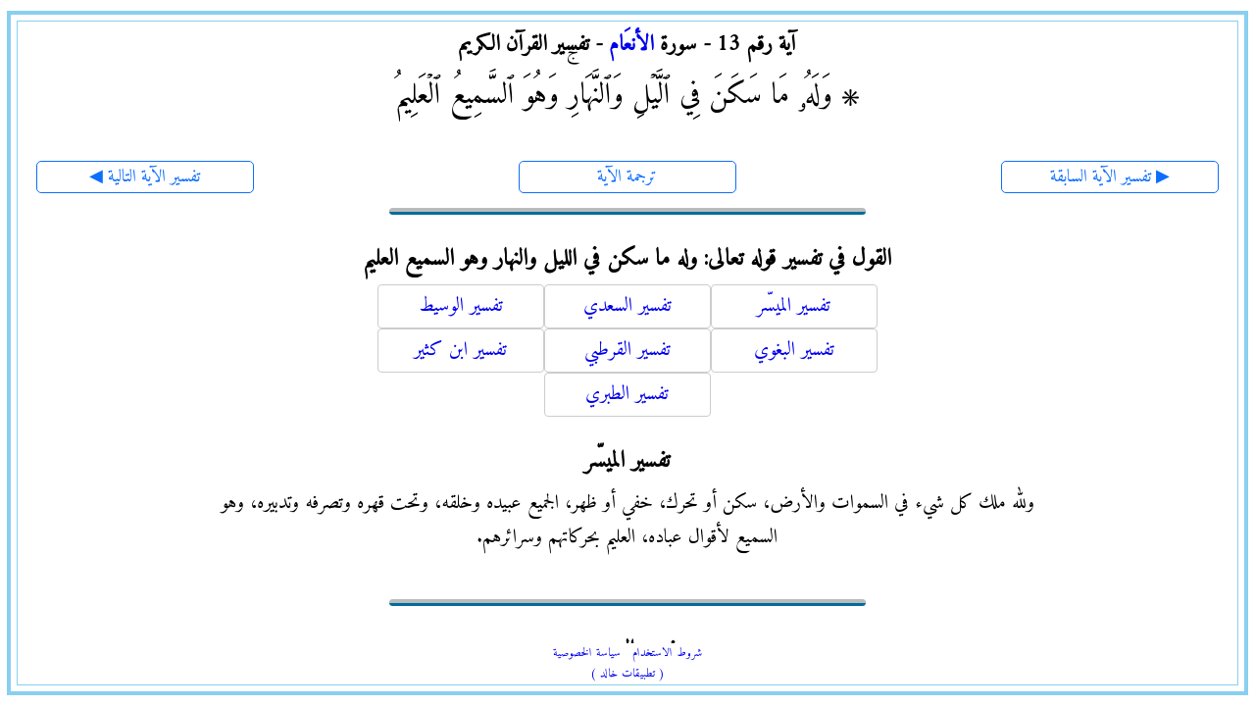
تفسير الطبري (627, 395)
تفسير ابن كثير (460, 350)
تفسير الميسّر (793, 306)
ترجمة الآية (627, 177)
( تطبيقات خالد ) (627, 674)
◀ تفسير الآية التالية (144, 177)
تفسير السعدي (627, 306)
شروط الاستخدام (667, 653)
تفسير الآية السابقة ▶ (1110, 177)
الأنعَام (631, 44)
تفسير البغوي (794, 350)
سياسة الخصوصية (587, 653)
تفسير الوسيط (461, 306)
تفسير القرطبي (627, 350)
